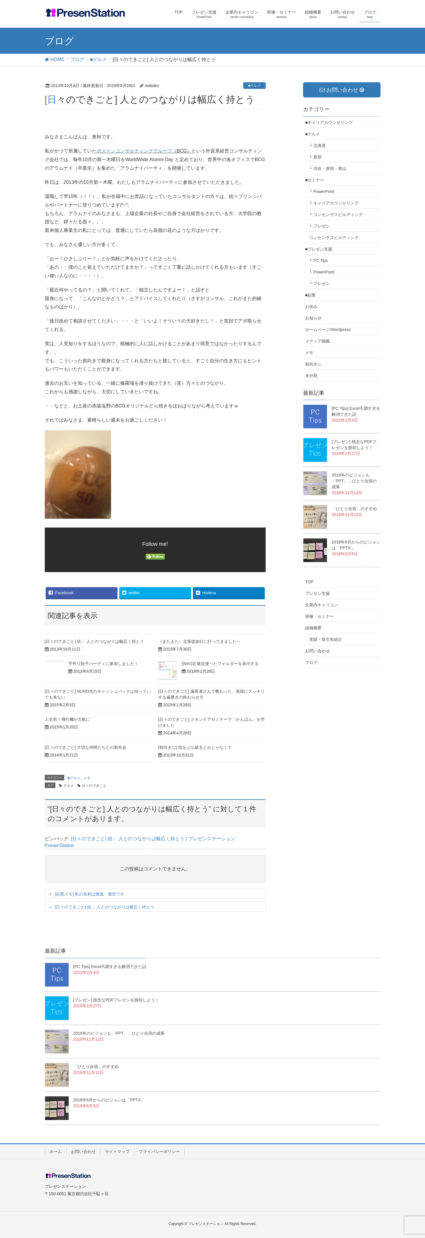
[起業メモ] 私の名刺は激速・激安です (89, 894)
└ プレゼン (319, 226)
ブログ (311, 662)
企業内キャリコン (321, 604)
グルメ (68, 786)
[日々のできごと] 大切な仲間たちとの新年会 (86, 747)
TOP (309, 581)
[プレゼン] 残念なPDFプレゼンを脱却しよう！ (116, 1000)
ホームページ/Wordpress (328, 329)
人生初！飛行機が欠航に (67, 719)
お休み (311, 306)
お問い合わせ (317, 651)
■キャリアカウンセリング (329, 122)
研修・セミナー (319, 616)
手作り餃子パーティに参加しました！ (103, 663)
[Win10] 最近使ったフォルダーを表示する (220, 663)
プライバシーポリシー (159, 1151)
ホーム (55, 1151)
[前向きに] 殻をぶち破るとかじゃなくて (195, 747)
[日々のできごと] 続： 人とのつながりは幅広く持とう (94, 641)
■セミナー (314, 180)
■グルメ (254, 85)
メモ (86, 778)
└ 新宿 (315, 157)
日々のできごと (94, 786)
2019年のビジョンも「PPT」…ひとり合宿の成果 (354, 481)
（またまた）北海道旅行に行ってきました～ (199, 641)
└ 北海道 (317, 145)
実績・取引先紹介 (325, 639)
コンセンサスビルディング (334, 237)
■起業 (310, 295)
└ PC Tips (318, 260)
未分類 (311, 375)
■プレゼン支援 (318, 249)
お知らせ (313, 318)
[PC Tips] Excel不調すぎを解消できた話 (110, 966)
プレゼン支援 (317, 593)
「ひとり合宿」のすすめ (354, 508)
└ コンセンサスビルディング (336, 214)
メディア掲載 (317, 341)
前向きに (313, 364)
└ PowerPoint (321, 191)
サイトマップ (117, 1151)
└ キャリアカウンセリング (334, 203)
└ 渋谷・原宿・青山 (327, 168)
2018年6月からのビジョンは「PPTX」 (109, 1100)
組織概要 (313, 627)
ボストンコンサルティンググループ (134, 150)
